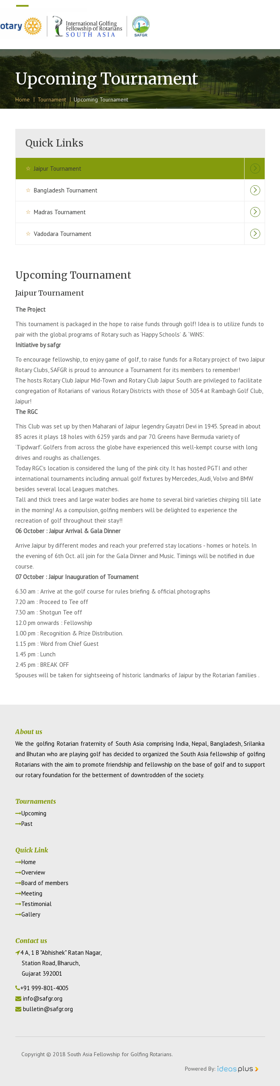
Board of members (41, 883)
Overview (30, 872)
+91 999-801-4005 (44, 988)
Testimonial (33, 904)
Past (24, 823)
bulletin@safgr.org (48, 1009)
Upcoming (30, 813)
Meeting (28, 893)
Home (25, 862)
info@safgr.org (42, 998)
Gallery (27, 914)
